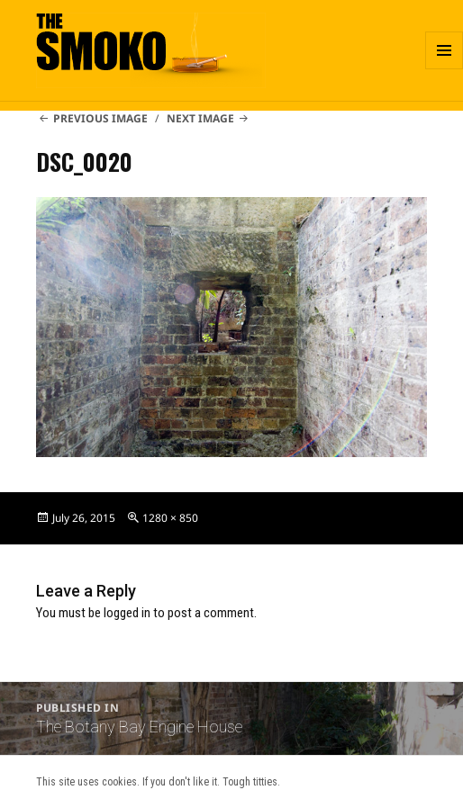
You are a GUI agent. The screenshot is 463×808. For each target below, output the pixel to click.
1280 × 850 (170, 517)
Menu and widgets (444, 68)
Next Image (200, 118)
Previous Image (100, 118)
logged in (127, 613)
